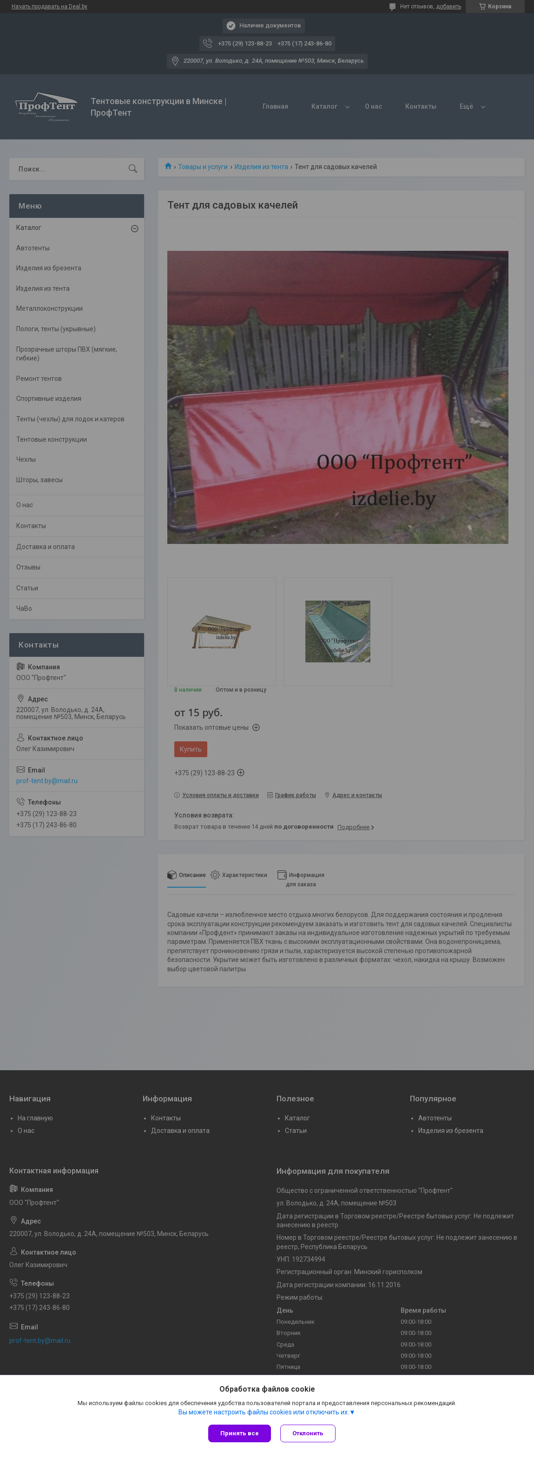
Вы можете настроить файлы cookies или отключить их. (263, 1412)
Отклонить (307, 1433)
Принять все (239, 1433)
